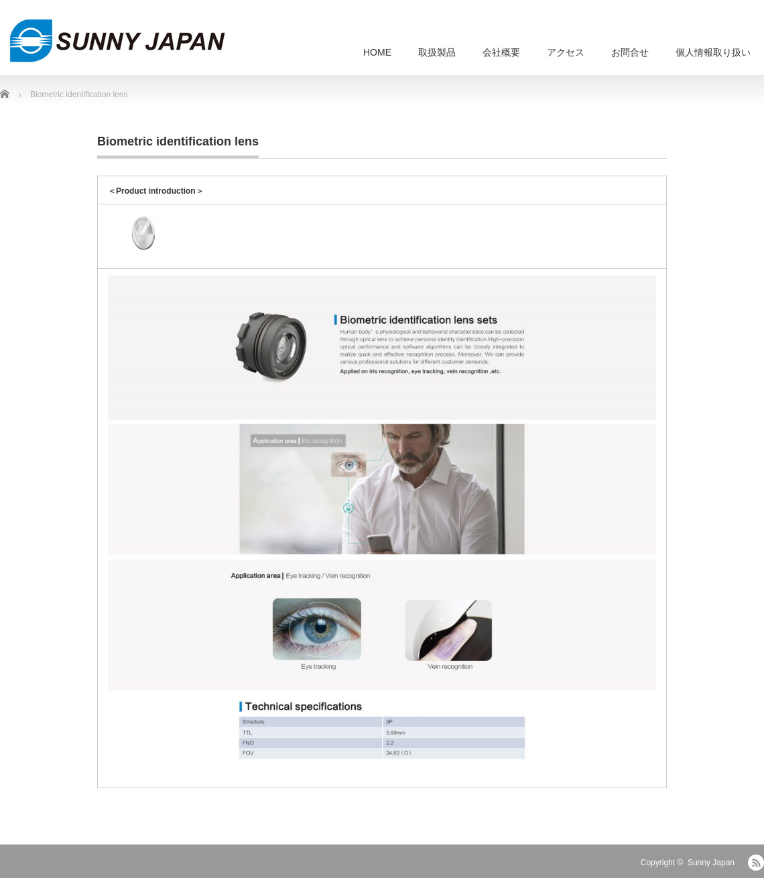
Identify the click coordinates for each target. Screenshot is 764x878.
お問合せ (630, 52)
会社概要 (501, 52)
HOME (377, 52)
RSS (756, 863)
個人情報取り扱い (713, 52)
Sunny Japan (711, 862)
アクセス (565, 52)
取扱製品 (437, 52)
